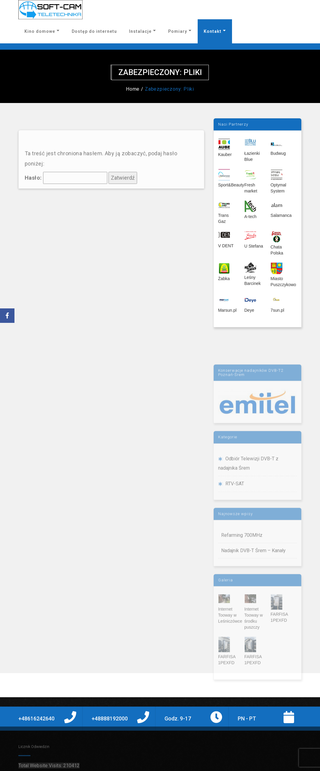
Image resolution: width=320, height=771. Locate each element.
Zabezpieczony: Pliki (169, 89)
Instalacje (142, 31)
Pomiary (180, 31)
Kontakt (215, 31)
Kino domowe (42, 31)
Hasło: (66, 197)
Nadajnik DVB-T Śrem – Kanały (253, 577)
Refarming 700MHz (241, 562)
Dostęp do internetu (94, 31)
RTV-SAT (234, 510)
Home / (134, 89)
